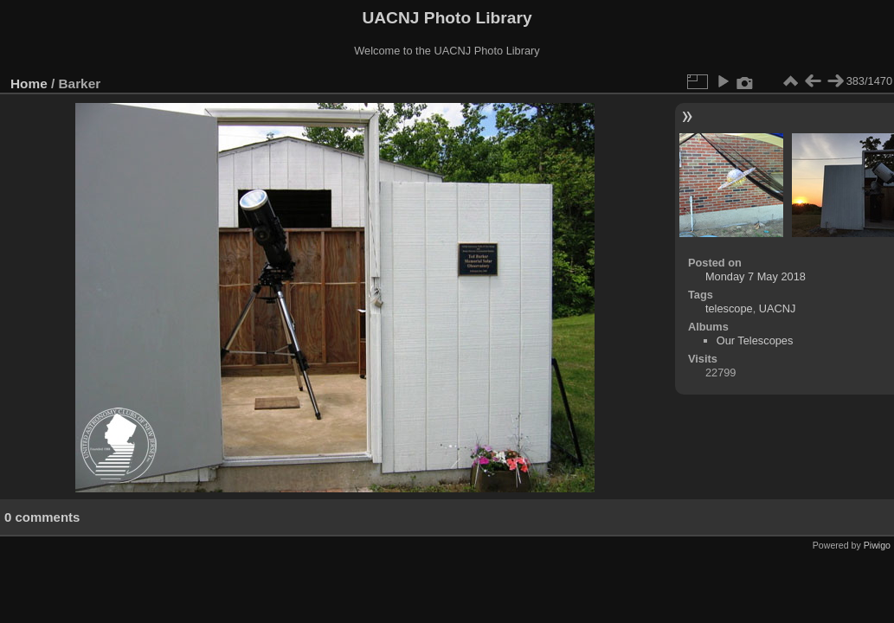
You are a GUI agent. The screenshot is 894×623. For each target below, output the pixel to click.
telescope (729, 308)
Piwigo (877, 545)
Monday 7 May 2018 (755, 276)
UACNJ (777, 308)
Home (29, 83)
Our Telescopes (755, 340)
